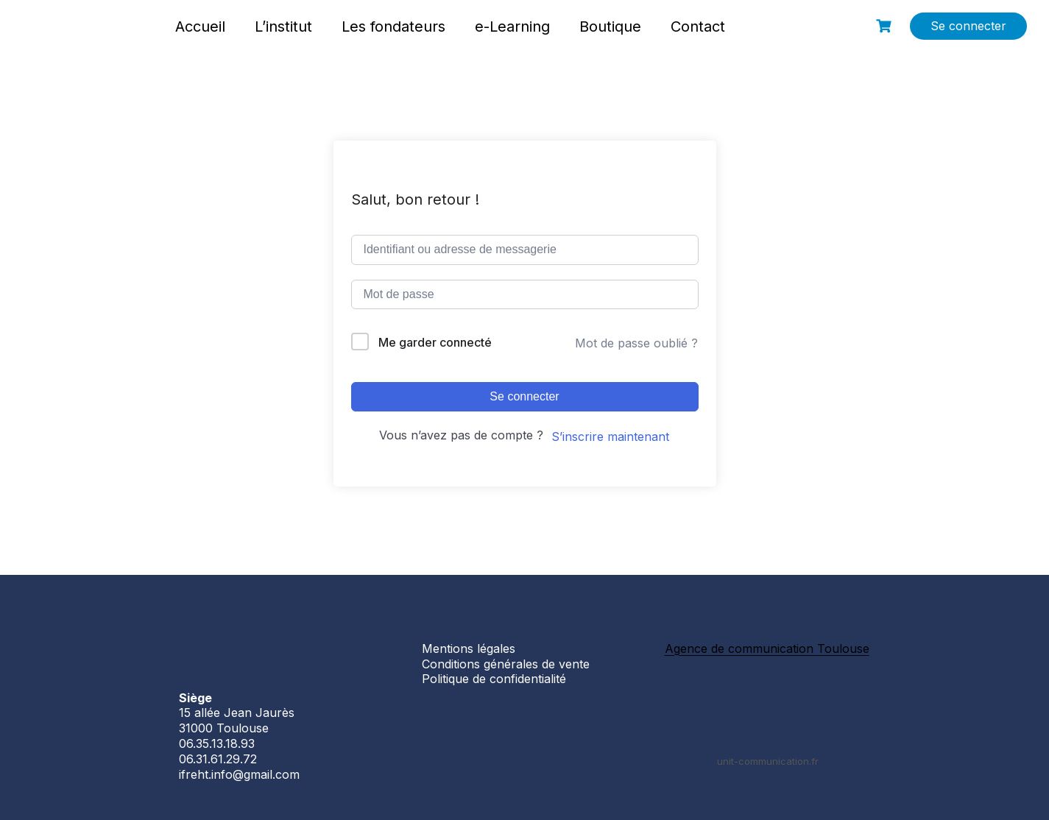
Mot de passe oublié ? (636, 343)
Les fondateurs (393, 26)
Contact (698, 26)
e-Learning (512, 26)
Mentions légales (468, 648)
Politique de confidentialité (494, 678)
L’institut (283, 26)
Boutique (610, 26)
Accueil (200, 26)
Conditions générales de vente (506, 664)
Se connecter (968, 25)
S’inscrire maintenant (610, 436)
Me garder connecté (435, 342)
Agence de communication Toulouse (767, 648)
